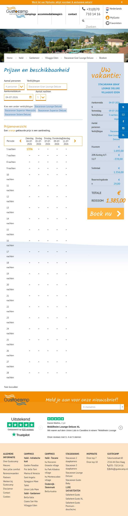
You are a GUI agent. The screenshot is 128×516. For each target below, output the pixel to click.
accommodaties (45, 14)
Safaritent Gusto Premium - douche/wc (73, 506)
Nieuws (6, 465)
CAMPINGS (29, 453)
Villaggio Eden (51, 58)
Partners (6, 477)
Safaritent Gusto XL (74, 498)
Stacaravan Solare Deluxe (17, 114)
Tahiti (26, 485)
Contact (6, 492)
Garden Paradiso (31, 465)
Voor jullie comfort (11, 469)
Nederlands (116, 8)
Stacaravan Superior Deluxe (52, 110)
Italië (21, 58)
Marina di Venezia (32, 473)
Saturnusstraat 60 (115, 458)
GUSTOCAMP (113, 453)
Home (10, 58)
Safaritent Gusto (73, 494)
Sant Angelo (29, 477)
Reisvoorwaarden (11, 473)
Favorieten (116, 23)
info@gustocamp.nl (119, 469)
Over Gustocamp (10, 461)
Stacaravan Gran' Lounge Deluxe (79, 58)
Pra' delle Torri (30, 469)
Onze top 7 (91, 458)
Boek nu (106, 214)
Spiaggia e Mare (31, 481)
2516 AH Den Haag (116, 462)
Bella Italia (29, 497)
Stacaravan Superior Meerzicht (20, 110)
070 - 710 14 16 (116, 465)
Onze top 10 (92, 462)
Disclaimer (8, 488)
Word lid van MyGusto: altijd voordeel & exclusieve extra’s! (62, 2)
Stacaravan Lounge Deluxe (48, 106)
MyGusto (114, 17)
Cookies (6, 496)
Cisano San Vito (31, 501)
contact (72, 14)
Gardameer (34, 58)
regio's (58, 14)
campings (30, 14)
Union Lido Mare (31, 489)
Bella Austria (50, 491)
